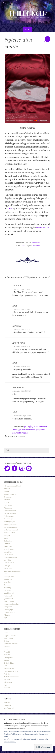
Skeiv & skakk (9, 601)
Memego (7, 566)
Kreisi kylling (9, 663)
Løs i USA (7, 560)
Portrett (7, 674)
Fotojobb (7, 652)
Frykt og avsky (9, 516)
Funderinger (8, 519)
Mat (5, 666)
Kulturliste (8, 546)
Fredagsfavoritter (10, 513)
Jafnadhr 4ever (9, 532)
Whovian (7, 615)
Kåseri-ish (7, 705)
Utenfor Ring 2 (9, 612)
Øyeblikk (7, 585)
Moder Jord (8, 568)
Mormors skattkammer (12, 571)
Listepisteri (8, 552)
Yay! (5, 618)
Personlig (7, 587)
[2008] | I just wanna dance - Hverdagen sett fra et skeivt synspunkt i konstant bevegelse (30, 429)
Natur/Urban (9, 668)
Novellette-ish (9, 708)
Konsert (7, 660)
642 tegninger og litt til (12, 486)
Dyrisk (6, 641)
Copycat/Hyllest (10, 635)
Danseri (6, 491)
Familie (6, 502)
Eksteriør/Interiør (10, 644)
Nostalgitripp (9, 576)
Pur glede (7, 590)
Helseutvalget (42, 227)
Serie (5, 685)
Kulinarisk (8, 541)
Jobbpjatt (7, 535)
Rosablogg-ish (9, 593)
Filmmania (8, 508)
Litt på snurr (8, 555)
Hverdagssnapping (11, 527)
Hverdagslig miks (10, 524)
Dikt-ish (7, 703)
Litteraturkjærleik (10, 557)
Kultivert (7, 543)
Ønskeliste (7, 582)
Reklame (36, 246)
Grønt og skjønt (9, 522)
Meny (27, 29)
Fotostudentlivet (10, 511)
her (10, 208)
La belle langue (9, 549)
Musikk (6, 574)
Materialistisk (9, 563)
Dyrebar (7, 500)
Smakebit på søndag (11, 604)
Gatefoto (7, 655)
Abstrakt (7, 633)
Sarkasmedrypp (9, 596)
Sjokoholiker (8, 598)
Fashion (7, 646)
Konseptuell (8, 657)
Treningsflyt (8, 610)
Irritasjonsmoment (11, 530)
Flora (6, 649)
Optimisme (8, 579)
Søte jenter (8, 607)
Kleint (6, 538)
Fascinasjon (8, 505)
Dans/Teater (8, 638)
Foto (23, 246)
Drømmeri (7, 497)
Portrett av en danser (11, 677)
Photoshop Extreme (11, 671)
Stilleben (7, 688)
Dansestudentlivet (10, 494)
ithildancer (36, 242)
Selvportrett (8, 682)
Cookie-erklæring (10, 742)
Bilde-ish (7, 488)
